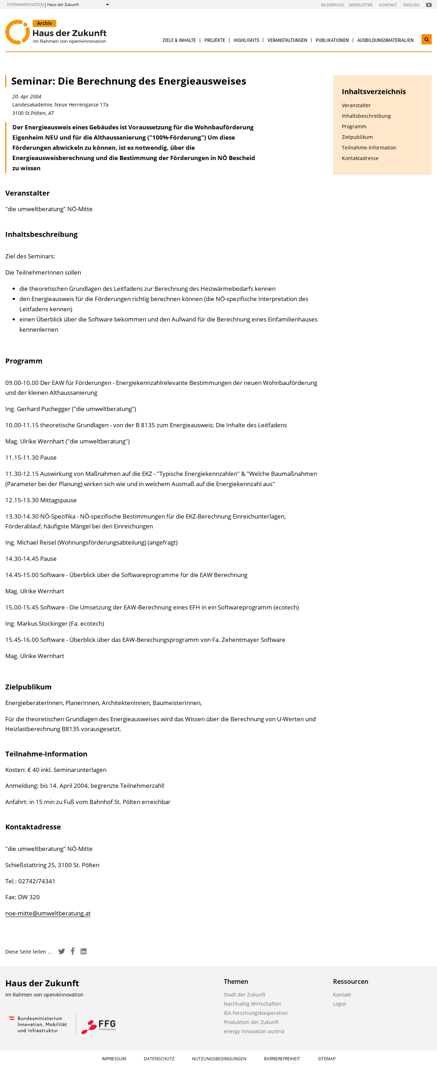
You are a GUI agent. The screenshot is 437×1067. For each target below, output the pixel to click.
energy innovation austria (254, 1031)
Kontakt (388, 4)
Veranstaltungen (287, 40)
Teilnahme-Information (369, 147)
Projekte (214, 40)
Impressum (114, 1059)
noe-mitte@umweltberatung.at (48, 913)
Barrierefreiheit (282, 1059)
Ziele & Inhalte (179, 40)
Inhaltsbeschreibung (366, 115)
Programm (354, 126)
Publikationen (332, 40)
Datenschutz (159, 1059)
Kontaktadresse (360, 158)
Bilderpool (333, 4)
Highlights (246, 40)
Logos (339, 1003)
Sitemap (327, 1059)
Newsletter (361, 4)
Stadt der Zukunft (244, 994)
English (411, 4)
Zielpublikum (357, 137)
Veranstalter (356, 105)
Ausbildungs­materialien (385, 40)
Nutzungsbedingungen (219, 1059)
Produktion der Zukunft (251, 1022)
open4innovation (25, 4)
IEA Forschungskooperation (256, 1013)
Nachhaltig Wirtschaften (252, 1003)
